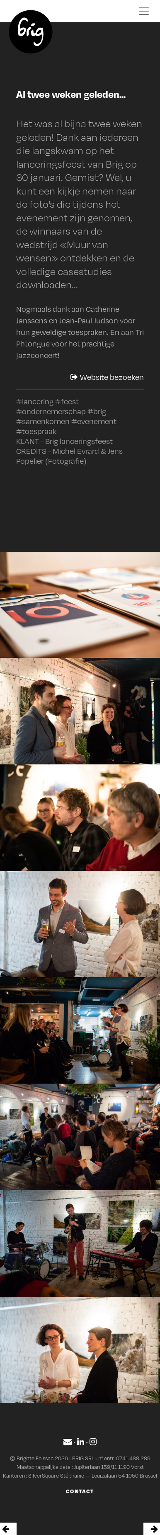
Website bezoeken (107, 377)
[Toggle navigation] (144, 11)
